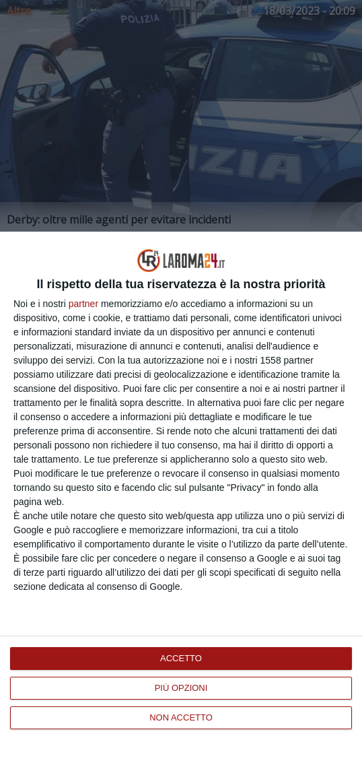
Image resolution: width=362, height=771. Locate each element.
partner (83, 303)
